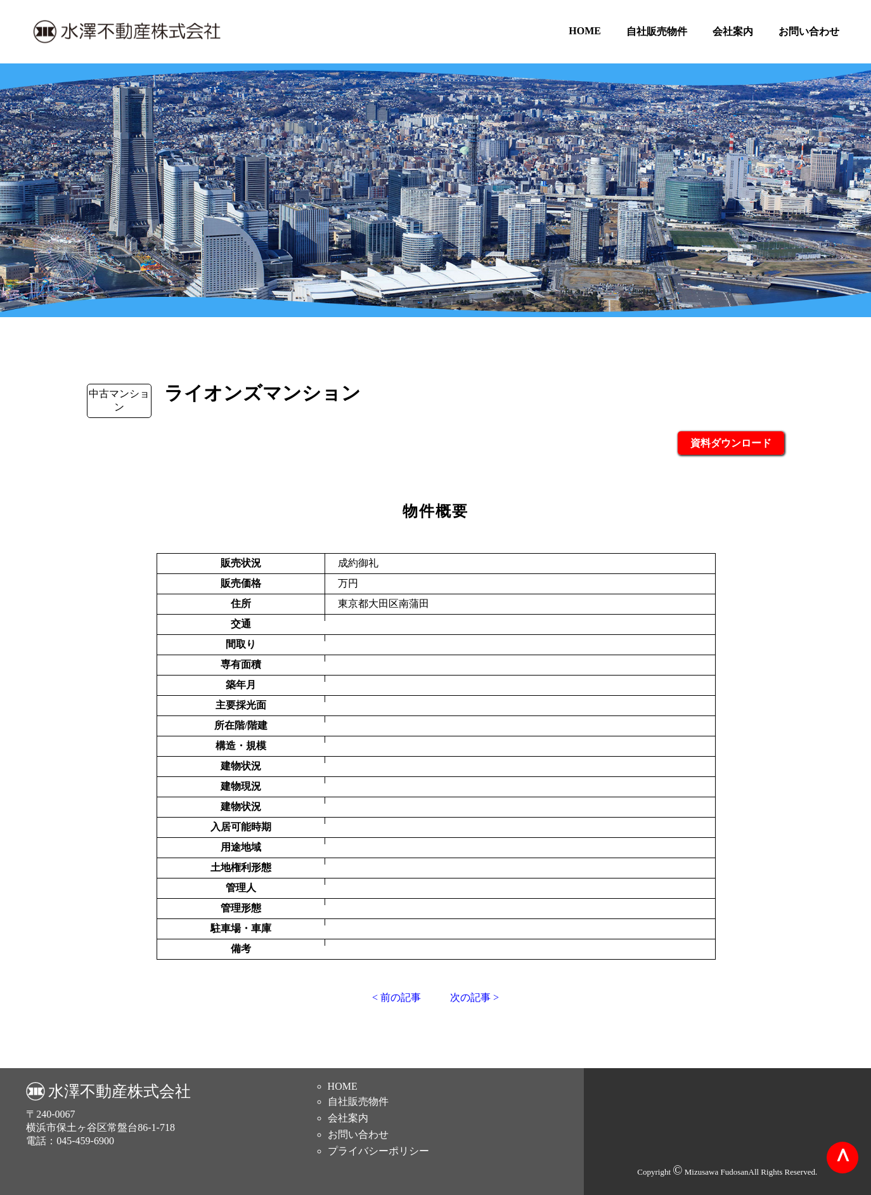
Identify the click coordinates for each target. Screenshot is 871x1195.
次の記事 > (474, 997)
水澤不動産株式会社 (119, 1091)
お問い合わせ (808, 31)
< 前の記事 (396, 997)
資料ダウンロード (730, 443)
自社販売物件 (656, 31)
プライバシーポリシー (378, 1151)
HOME (585, 30)
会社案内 (733, 31)
